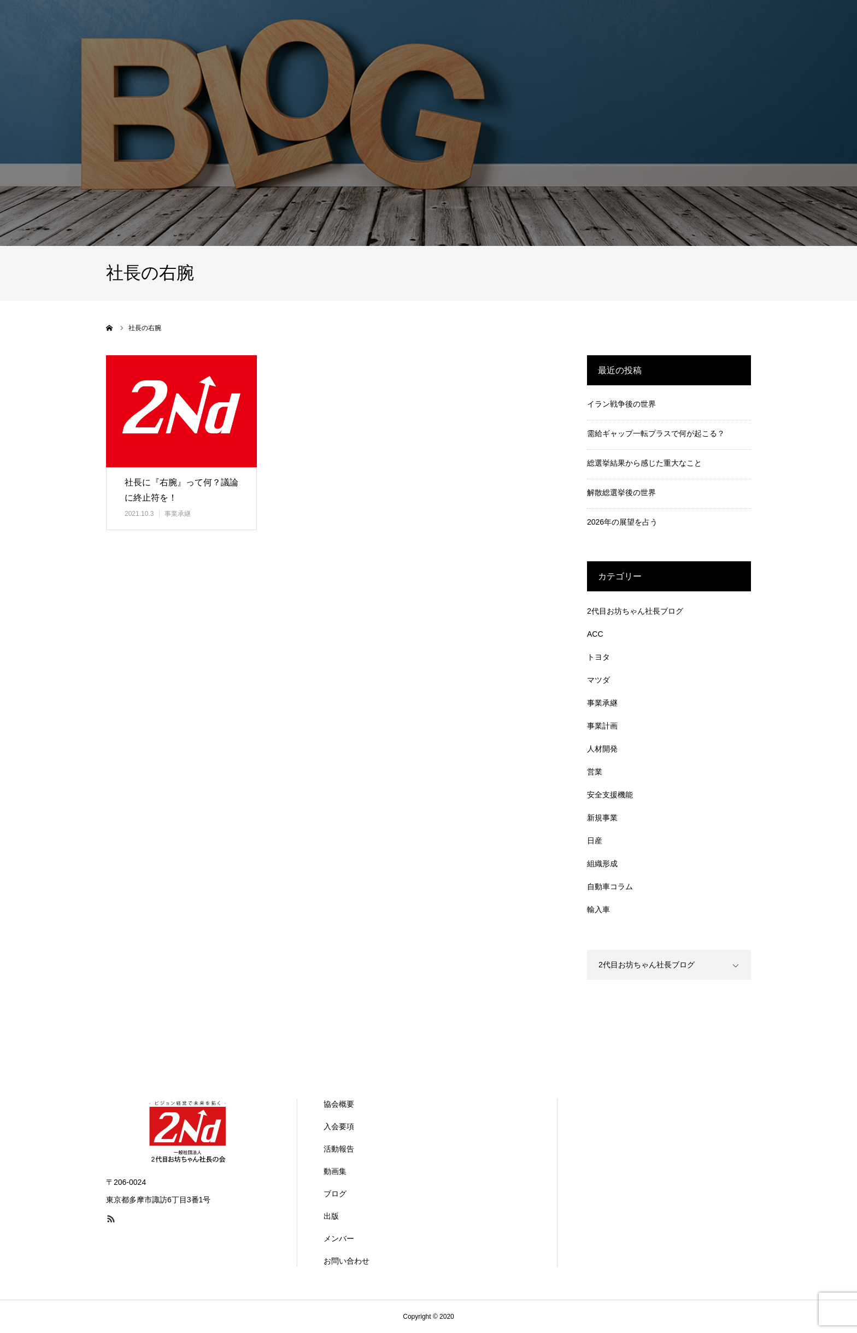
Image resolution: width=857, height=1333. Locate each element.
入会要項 (339, 1126)
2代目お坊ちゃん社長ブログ (635, 611)
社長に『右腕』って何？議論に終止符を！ (181, 490)
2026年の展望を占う (622, 522)
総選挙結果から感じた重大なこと (644, 463)
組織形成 (602, 863)
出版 (331, 1216)
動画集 (335, 1171)
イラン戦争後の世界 (621, 404)
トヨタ (598, 657)
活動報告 (339, 1148)
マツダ (598, 680)
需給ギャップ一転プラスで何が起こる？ (656, 433)
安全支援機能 (610, 794)
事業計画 (602, 725)
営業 (594, 771)
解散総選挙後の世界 (621, 492)
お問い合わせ (346, 1260)
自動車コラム (610, 886)
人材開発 (602, 748)
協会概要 (339, 1104)
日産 (594, 840)
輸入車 (598, 909)
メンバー (339, 1238)
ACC (595, 634)
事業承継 (178, 514)
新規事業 (602, 817)
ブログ (335, 1193)
